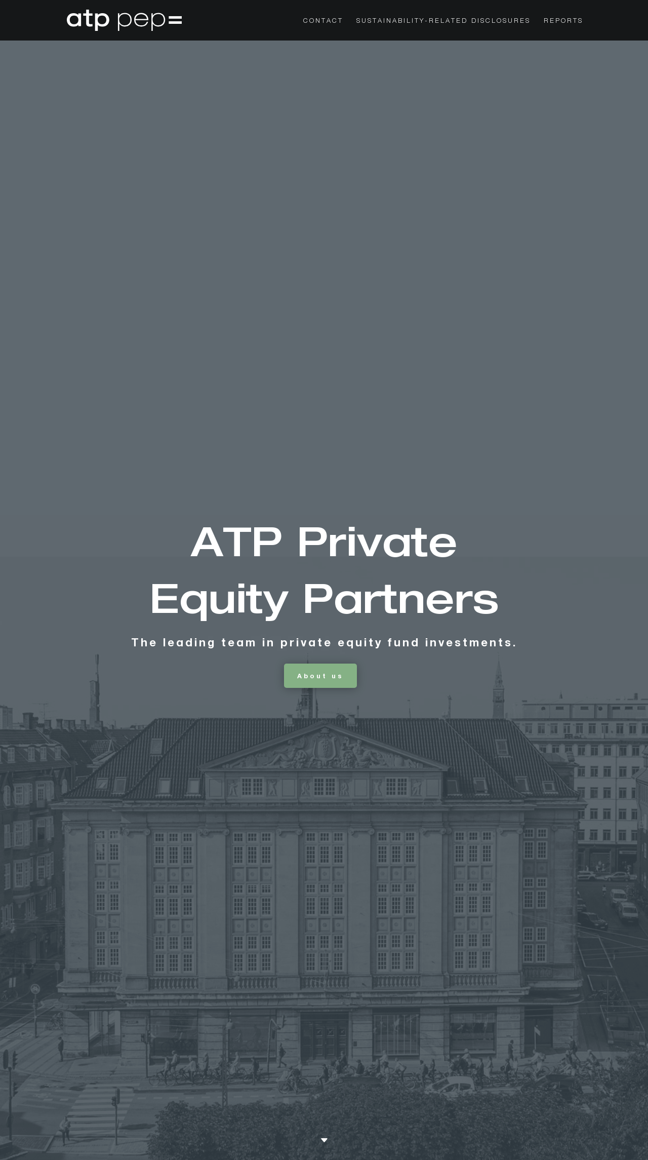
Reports (563, 20)
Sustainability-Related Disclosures (443, 20)
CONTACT (323, 20)
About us (320, 676)
